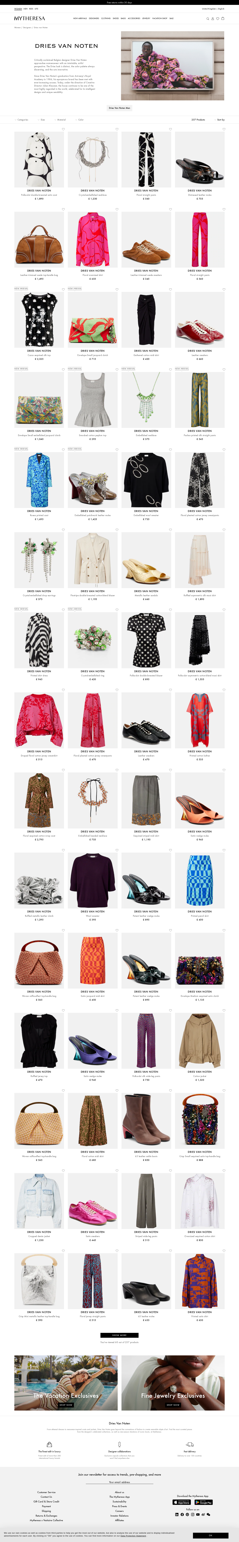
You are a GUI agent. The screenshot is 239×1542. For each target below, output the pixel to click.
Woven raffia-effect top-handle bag (39, 996)
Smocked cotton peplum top (92, 435)
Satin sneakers (93, 1236)
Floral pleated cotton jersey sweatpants (200, 515)
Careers (119, 1511)
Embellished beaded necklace (92, 836)
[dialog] (119, 1535)
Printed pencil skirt (200, 916)
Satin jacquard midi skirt (93, 996)
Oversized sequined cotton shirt (199, 1236)
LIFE (36, 9)
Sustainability (119, 1501)
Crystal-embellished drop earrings (39, 595)
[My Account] (212, 18)
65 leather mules (146, 1316)
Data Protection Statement (133, 1536)
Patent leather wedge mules (146, 916)
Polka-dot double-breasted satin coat (39, 195)
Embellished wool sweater (146, 515)
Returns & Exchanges (46, 1515)
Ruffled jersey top (39, 1076)
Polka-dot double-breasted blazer (146, 676)
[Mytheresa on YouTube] (198, 1514)
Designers (27, 28)
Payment (46, 1506)
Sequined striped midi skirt (146, 836)
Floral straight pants (146, 195)
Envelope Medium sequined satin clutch (200, 996)
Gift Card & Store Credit (46, 1501)
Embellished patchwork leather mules (93, 515)
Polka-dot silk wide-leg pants (146, 1076)
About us (119, 1492)
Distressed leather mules (200, 195)
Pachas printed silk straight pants (200, 435)
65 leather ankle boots (146, 1156)
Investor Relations (119, 1515)
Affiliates (119, 1520)
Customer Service (46, 1492)
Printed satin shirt (199, 1316)
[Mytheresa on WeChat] (208, 1514)
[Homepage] (29, 18)
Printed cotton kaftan (200, 756)
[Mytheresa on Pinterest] (187, 1514)
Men (25, 9)
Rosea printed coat (39, 515)
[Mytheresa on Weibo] (203, 1514)
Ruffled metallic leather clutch (39, 916)
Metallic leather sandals (146, 595)
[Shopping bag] (223, 18)
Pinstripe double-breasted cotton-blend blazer (93, 595)
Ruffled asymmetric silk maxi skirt (200, 595)
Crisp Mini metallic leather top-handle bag (39, 1316)
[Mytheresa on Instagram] (192, 1514)
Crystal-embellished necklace (93, 195)
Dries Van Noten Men (119, 108)
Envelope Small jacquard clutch (92, 355)
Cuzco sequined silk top (39, 355)
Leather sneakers (200, 355)
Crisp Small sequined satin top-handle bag (199, 1156)
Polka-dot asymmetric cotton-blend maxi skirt (200, 676)
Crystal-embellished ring (92, 676)
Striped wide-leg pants (146, 1236)
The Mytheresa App (119, 1497)
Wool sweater (92, 916)
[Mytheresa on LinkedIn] (177, 1514)
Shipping (46, 1511)
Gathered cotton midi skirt (146, 355)
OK (210, 1535)
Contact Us (46, 1497)
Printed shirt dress (39, 676)
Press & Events (119, 1506)
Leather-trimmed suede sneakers (146, 275)
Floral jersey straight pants (93, 1316)
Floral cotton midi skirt (93, 1156)
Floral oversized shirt (93, 275)
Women (18, 9)
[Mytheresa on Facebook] (182, 1514)
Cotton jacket (199, 1076)
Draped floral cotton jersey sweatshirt (39, 756)
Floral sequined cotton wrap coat (39, 836)
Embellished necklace (146, 435)
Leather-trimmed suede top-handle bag (39, 275)
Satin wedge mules (200, 836)
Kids (31, 9)
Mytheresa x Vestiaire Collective (46, 1520)
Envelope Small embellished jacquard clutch (39, 435)
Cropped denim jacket (39, 1236)
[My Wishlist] (217, 18)
